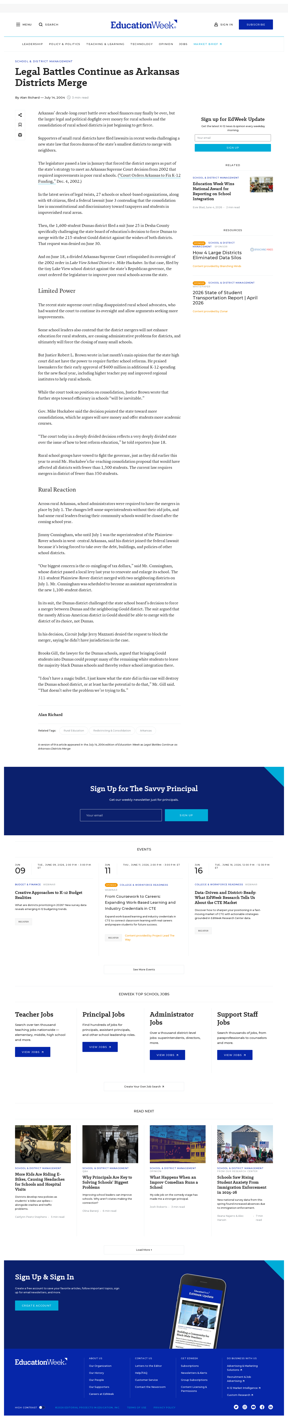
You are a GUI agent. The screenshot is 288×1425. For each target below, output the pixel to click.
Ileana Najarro (226, 1215)
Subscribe (256, 24)
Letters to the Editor (148, 1365)
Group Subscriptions (194, 1379)
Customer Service (146, 1379)
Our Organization (100, 1365)
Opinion (188, 44)
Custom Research (240, 1394)
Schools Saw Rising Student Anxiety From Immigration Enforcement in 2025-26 (241, 1185)
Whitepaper (201, 286)
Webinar (49, 884)
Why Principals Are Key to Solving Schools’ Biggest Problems (107, 1182)
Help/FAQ (141, 1372)
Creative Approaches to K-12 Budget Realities (48, 895)
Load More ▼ (144, 1249)
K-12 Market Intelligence (244, 1387)
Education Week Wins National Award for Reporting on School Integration (213, 191)
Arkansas (146, 730)
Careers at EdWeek (101, 1393)
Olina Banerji (90, 1210)
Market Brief (230, 44)
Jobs (205, 44)
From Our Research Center (237, 1171)
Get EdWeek (189, 1358)
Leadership (54, 44)
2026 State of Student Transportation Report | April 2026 (225, 297)
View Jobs (33, 1052)
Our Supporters (99, 1386)
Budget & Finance (28, 884)
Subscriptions (190, 1365)
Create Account (37, 1305)
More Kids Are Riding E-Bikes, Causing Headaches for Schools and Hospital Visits (40, 1182)
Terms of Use (136, 1407)
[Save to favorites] (20, 125)
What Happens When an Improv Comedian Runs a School (174, 1182)
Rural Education (74, 730)
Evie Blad (199, 207)
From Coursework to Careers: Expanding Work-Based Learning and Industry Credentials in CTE (140, 902)
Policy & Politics (86, 44)
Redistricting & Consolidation (112, 730)
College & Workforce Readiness (144, 884)
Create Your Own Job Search (144, 1086)
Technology (163, 44)
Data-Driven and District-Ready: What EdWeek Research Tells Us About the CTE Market (225, 897)
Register (23, 922)
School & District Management (44, 61)
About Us (95, 1358)
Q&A (85, 1171)
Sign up (186, 815)
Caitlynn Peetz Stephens (31, 1216)
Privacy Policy (164, 1407)
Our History (96, 1372)
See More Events (144, 969)
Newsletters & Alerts (194, 1372)
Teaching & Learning (128, 44)
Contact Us (143, 1358)
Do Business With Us (242, 1358)
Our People (96, 1379)
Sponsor (221, 246)
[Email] (121, 815)
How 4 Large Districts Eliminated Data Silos (217, 255)
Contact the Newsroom (150, 1386)
